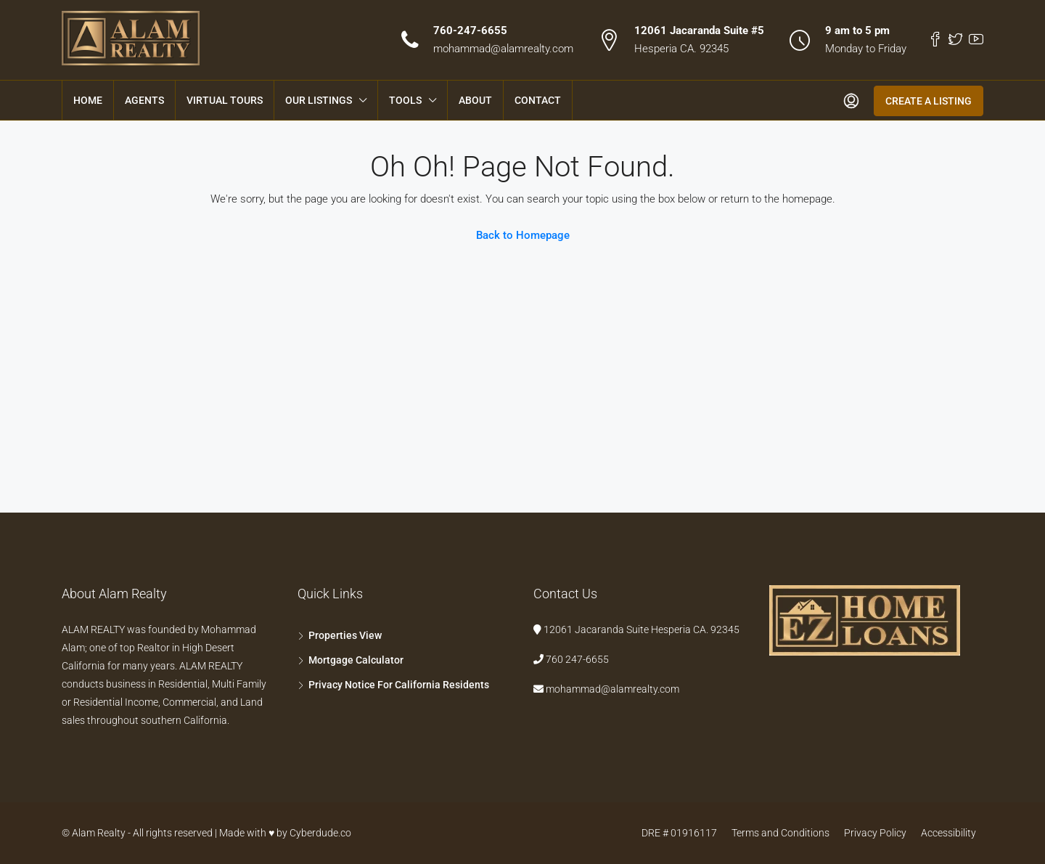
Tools (405, 100)
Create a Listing (928, 101)
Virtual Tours (225, 100)
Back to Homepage (523, 235)
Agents (144, 100)
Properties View (345, 635)
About (475, 100)
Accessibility (948, 833)
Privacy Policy (875, 833)
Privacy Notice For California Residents (398, 684)
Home (87, 100)
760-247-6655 (470, 30)
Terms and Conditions (780, 833)
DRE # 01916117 (679, 833)
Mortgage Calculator (355, 660)
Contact (538, 100)
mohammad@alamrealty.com (503, 48)
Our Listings (318, 100)
